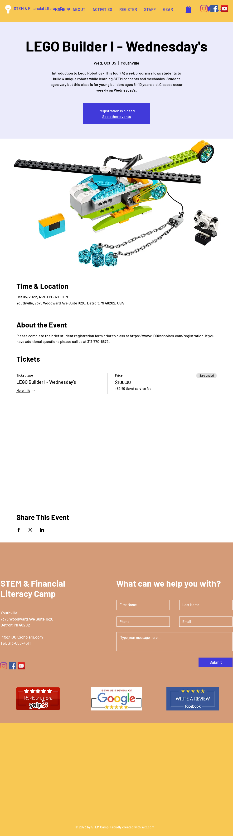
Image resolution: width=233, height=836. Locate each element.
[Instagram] (204, 8)
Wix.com (147, 827)
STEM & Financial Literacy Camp (42, 8)
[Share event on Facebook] (18, 530)
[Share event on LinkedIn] (42, 530)
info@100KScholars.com (21, 637)
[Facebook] (214, 8)
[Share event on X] (30, 530)
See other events (116, 116)
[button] (188, 9)
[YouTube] (224, 8)
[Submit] (216, 662)
